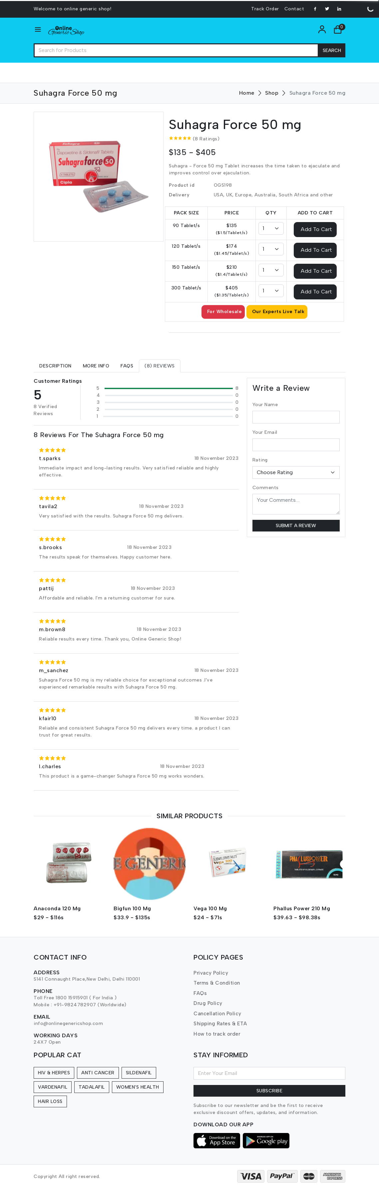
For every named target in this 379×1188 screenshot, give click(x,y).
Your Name (265, 404)
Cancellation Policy (217, 1014)
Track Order (265, 9)
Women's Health (137, 1087)
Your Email (264, 432)
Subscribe (269, 1091)
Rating (260, 460)
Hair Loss (50, 1101)
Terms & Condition (216, 983)
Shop (271, 93)
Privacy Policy (210, 973)
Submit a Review (296, 525)
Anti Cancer (98, 1073)
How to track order (216, 1034)
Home (246, 93)
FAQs (200, 993)
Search (332, 50)
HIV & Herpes (54, 1073)
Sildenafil (139, 1073)
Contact (294, 9)
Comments (265, 487)
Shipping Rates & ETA (220, 1024)
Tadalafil (92, 1087)
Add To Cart (316, 229)
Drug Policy (207, 1003)
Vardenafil (52, 1087)
